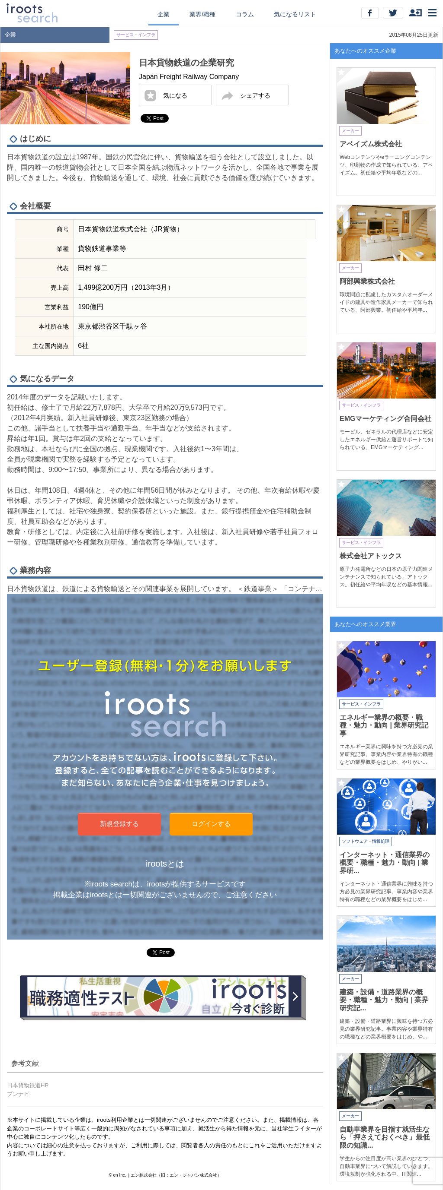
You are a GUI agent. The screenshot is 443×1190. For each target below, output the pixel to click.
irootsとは (165, 863)
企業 (163, 14)
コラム (245, 14)
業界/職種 (202, 14)
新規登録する (119, 823)
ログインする (211, 823)
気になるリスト (295, 14)
